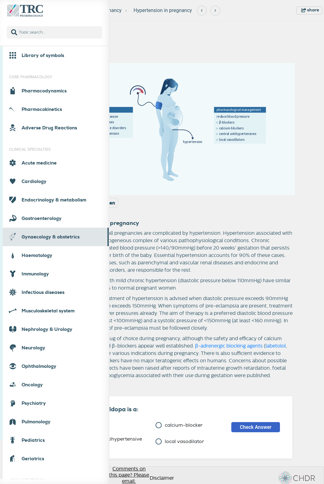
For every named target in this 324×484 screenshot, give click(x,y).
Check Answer (256, 427)
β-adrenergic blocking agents (229, 346)
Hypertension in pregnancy (163, 10)
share (310, 10)
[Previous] (202, 10)
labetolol (275, 346)
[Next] (215, 10)
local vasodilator (180, 441)
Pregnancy (110, 10)
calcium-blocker (179, 425)
